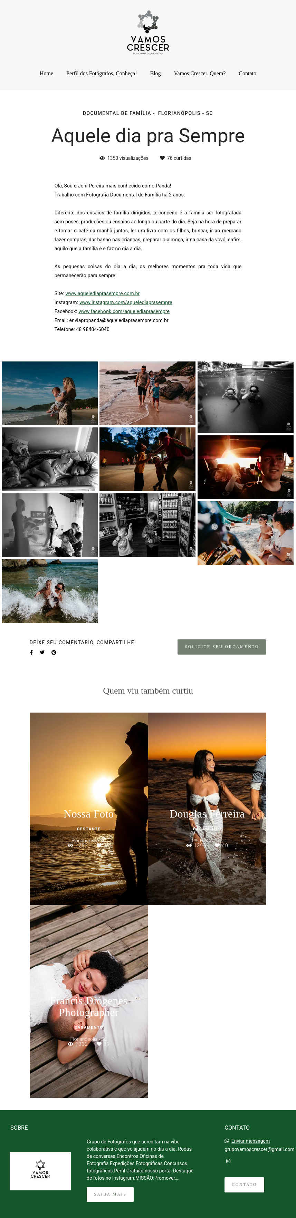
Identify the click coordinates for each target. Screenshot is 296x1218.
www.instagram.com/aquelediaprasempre (125, 302)
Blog (155, 73)
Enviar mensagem (250, 1141)
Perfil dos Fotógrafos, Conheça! (101, 73)
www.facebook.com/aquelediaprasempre (124, 311)
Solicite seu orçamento (222, 647)
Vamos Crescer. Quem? (200, 73)
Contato (247, 73)
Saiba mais (110, 1194)
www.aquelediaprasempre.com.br (103, 293)
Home (46, 73)
